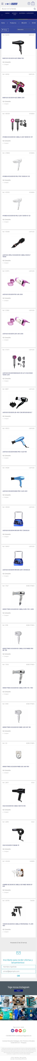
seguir (18, 990)
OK (18, 976)
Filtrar (5, 30)
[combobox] (26, 29)
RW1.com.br (24, 1059)
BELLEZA (24, 23)
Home (3, 23)
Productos (13, 23)
